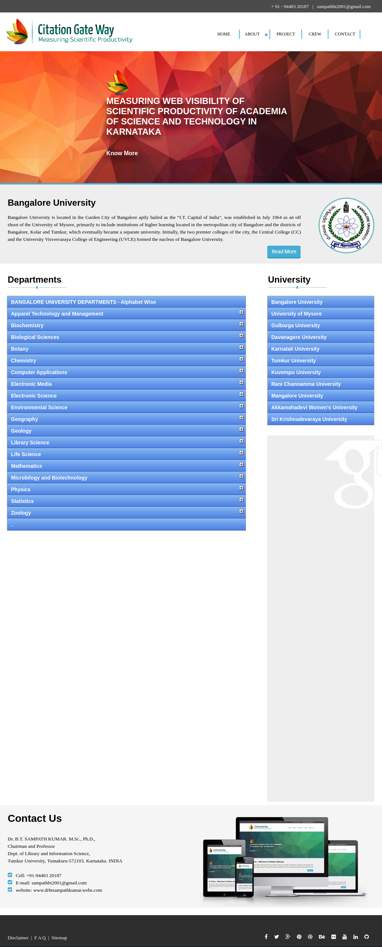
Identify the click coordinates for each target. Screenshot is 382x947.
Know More (122, 153)
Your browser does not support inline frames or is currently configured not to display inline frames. (128, 531)
